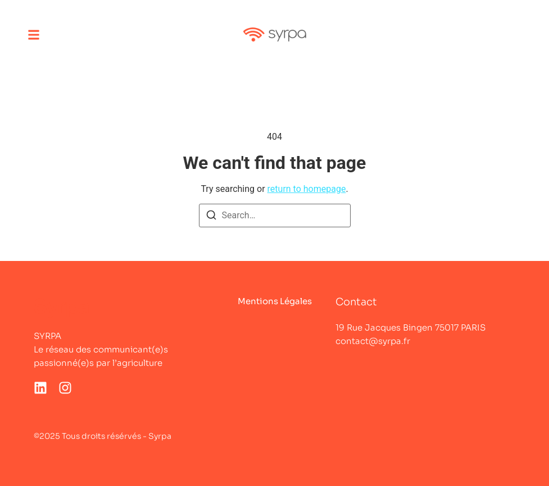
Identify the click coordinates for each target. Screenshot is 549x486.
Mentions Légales (275, 301)
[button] (34, 34)
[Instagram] (65, 388)
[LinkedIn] (40, 388)
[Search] (211, 217)
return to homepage (306, 189)
